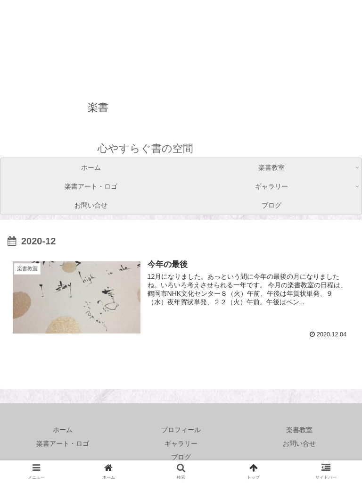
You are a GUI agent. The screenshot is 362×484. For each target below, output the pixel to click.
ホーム (63, 430)
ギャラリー (181, 443)
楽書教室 (299, 430)
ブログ (181, 457)
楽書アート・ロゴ (62, 443)
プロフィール (181, 430)
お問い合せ (299, 443)
